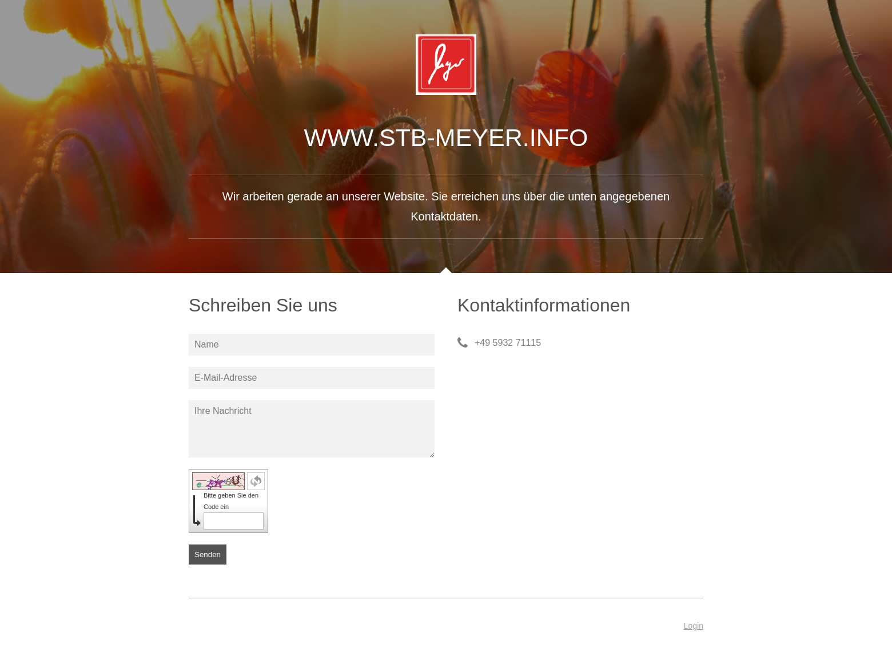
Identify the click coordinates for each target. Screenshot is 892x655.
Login (693, 625)
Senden (207, 554)
